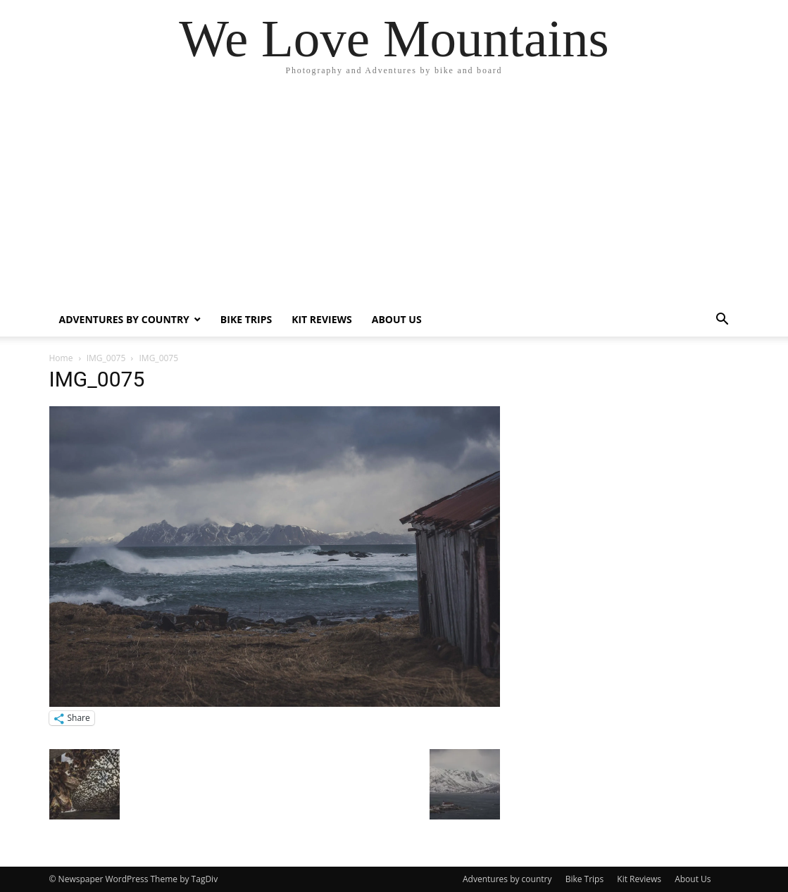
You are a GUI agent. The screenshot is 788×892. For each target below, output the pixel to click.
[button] (722, 320)
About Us (397, 319)
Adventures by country (124, 319)
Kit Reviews (322, 319)
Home (61, 358)
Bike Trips (246, 319)
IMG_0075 (106, 358)
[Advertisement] (394, 197)
